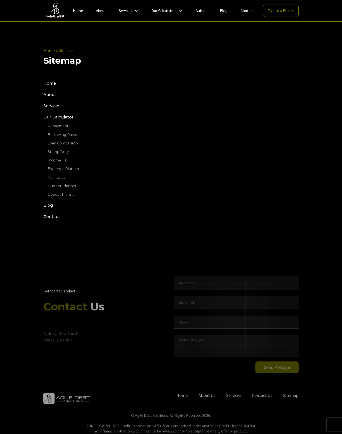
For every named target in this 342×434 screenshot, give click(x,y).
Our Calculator (58, 117)
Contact (247, 11)
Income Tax (58, 160)
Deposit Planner (62, 194)
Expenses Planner (63, 169)
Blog (223, 11)
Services (125, 11)
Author (201, 11)
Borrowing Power (63, 135)
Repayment (58, 126)
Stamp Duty (58, 152)
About (101, 11)
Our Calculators (163, 11)
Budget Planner (62, 186)
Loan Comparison (63, 143)
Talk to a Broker (281, 10)
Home (78, 11)
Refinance (57, 177)
